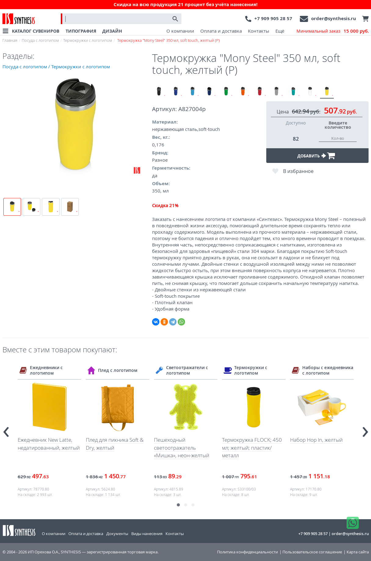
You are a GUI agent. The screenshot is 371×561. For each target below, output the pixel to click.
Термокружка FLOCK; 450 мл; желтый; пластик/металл (252, 447)
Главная (9, 40)
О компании (180, 31)
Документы (117, 533)
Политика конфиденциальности (247, 552)
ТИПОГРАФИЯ (81, 31)
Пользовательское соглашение (312, 552)
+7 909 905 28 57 (273, 18)
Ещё (279, 31)
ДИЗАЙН (112, 31)
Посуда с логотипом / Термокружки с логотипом (56, 66)
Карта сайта (358, 552)
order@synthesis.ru (333, 18)
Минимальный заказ (332, 31)
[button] (178, 505)
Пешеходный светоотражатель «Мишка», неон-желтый (181, 447)
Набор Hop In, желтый (316, 439)
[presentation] (6, 429)
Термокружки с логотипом (87, 40)
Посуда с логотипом (40, 40)
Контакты (258, 31)
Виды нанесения (146, 533)
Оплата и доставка (221, 31)
